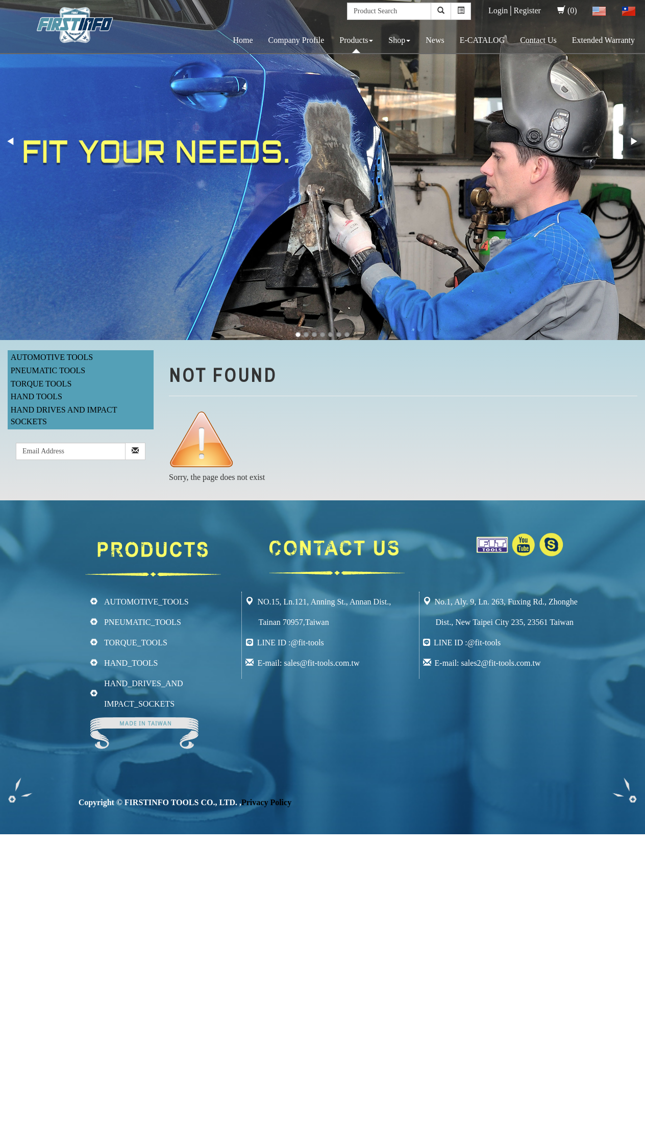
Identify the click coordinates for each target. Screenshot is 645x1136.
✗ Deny (13, 874)
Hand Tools (36, 396)
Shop (399, 40)
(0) (567, 10)
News (435, 40)
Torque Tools (41, 383)
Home (243, 40)
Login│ (501, 10)
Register (527, 10)
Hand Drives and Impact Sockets (64, 415)
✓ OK (271, 1129)
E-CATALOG (482, 40)
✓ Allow (14, 862)
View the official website (86, 944)
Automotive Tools (52, 357)
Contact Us (538, 40)
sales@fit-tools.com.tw (321, 663)
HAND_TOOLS (131, 663)
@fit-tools (307, 642)
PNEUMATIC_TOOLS (142, 622)
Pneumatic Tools (48, 370)
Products (356, 40)
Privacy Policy (266, 802)
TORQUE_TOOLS (135, 642)
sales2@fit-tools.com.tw (501, 663)
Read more (21, 944)
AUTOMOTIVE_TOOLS (146, 601)
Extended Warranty (603, 40)
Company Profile (296, 40)
